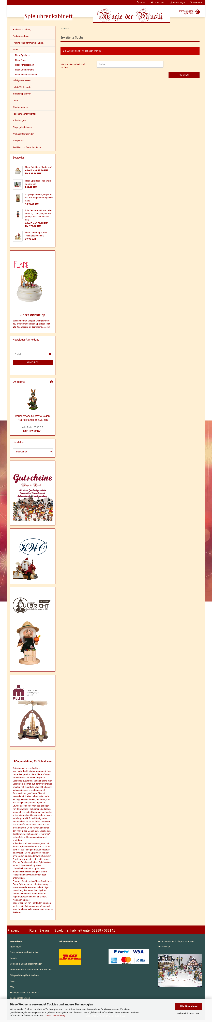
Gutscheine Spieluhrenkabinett (24, 954)
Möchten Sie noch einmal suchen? (72, 67)
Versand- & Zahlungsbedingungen (26, 965)
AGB (12, 988)
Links (12, 982)
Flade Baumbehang (22, 31)
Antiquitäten (18, 142)
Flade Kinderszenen (24, 66)
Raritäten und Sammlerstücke (27, 149)
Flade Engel (20, 62)
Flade (15, 51)
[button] (158, 2)
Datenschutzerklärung (54, 1015)
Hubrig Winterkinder (22, 89)
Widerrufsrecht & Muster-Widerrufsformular (31, 971)
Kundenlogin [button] (177, 2)
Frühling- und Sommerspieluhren (28, 44)
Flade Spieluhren (20, 38)
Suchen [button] (141, 2)
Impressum (15, 948)
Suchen (184, 76)
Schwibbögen (19, 122)
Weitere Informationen (188, 1013)
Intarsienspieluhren (22, 95)
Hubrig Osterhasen (22, 82)
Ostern (16, 102)
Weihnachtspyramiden (23, 135)
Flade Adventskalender (26, 76)
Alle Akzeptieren (189, 1006)
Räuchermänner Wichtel (24, 115)
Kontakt (13, 959)
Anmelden (33, 364)
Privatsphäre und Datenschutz (24, 994)
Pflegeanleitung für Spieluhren (24, 977)
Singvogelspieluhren (22, 129)
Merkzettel (196, 2)
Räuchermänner (20, 108)
